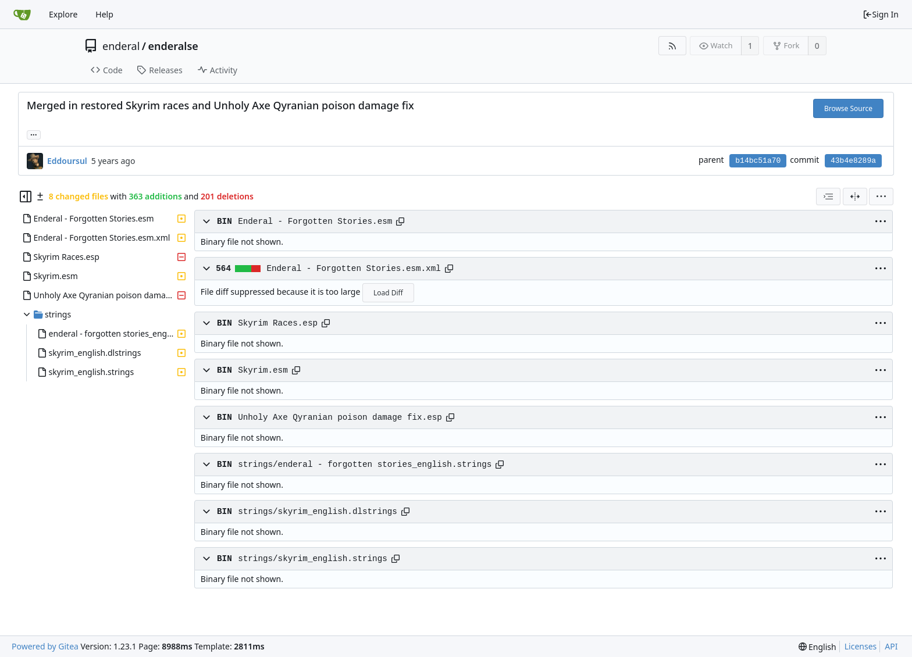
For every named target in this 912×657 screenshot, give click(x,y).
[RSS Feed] (672, 45)
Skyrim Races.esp (278, 323)
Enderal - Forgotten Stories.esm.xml (353, 268)
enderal (121, 46)
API (891, 646)
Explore (63, 14)
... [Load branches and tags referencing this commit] (33, 134)
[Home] (22, 14)
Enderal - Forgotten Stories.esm (315, 221)
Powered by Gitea (45, 646)
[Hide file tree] (25, 196)
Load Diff (388, 293)
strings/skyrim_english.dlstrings (317, 511)
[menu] (881, 196)
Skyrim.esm (263, 370)
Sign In (881, 14)
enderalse (173, 46)
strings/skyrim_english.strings (312, 558)
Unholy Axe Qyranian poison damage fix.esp (340, 417)
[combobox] (828, 196)
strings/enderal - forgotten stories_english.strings (364, 464)
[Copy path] (400, 221)
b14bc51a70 (758, 160)
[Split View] (855, 196)
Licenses (861, 646)
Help (104, 14)
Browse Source (848, 108)
